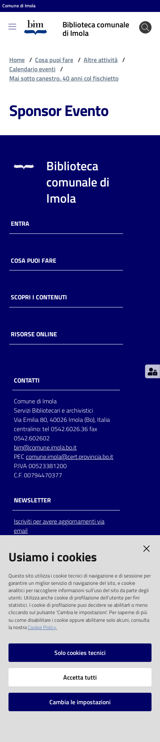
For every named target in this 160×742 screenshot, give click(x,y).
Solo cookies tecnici (80, 652)
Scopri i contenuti (39, 297)
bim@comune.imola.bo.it (45, 447)
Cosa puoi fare (54, 59)
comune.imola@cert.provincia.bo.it (69, 456)
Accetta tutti (80, 677)
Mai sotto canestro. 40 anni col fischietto (63, 78)
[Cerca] (145, 27)
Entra (20, 223)
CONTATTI (27, 380)
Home (17, 59)
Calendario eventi (32, 69)
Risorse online (34, 334)
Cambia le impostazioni (80, 702)
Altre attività (101, 59)
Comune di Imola (18, 5)
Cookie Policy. (42, 627)
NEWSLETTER (32, 500)
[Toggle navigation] (12, 26)
